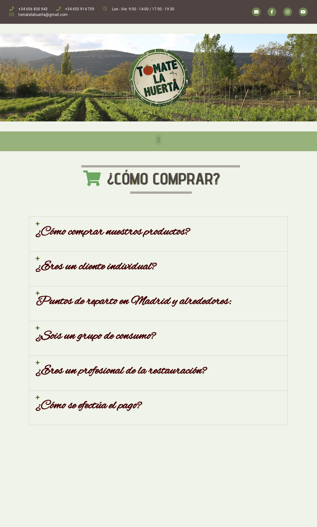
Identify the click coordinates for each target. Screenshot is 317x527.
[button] (158, 140)
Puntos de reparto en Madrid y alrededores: (133, 301)
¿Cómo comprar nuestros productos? (113, 232)
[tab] (158, 234)
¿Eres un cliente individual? (96, 267)
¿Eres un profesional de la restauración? (121, 371)
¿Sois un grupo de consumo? (96, 336)
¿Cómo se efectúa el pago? (88, 406)
